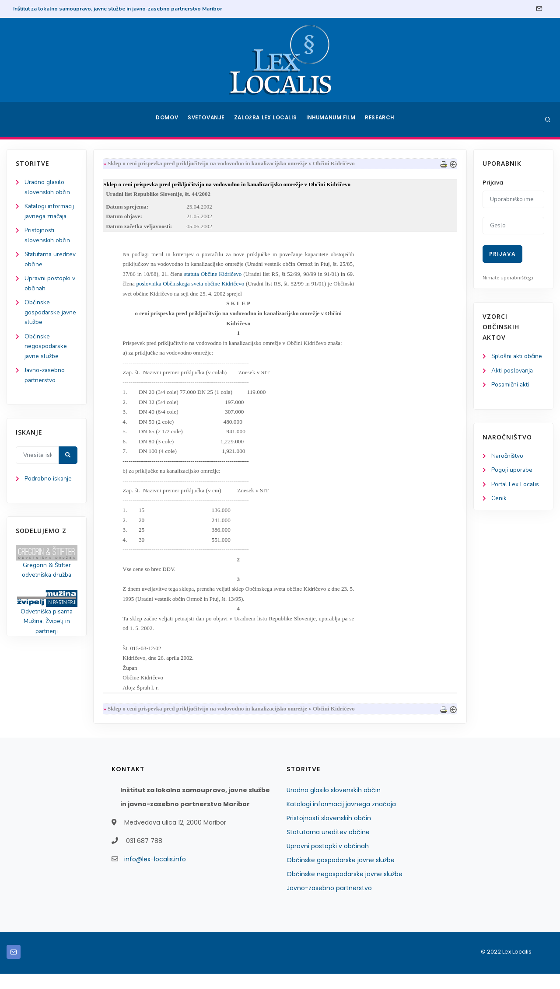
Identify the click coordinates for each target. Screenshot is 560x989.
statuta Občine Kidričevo (214, 276)
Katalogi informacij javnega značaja (341, 819)
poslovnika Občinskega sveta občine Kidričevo (193, 287)
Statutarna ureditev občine (328, 847)
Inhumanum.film (331, 119)
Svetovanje (207, 119)
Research (381, 119)
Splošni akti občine (517, 356)
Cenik (499, 500)
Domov (166, 119)
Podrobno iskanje (48, 485)
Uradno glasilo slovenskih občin (334, 805)
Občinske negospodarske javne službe (45, 350)
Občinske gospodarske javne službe (50, 316)
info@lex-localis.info (155, 874)
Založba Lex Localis (267, 119)
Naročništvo (507, 457)
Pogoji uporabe (512, 471)
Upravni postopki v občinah (328, 861)
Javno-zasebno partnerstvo (329, 903)
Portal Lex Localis (515, 486)
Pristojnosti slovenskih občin (329, 833)
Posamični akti (510, 385)
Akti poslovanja (512, 371)
